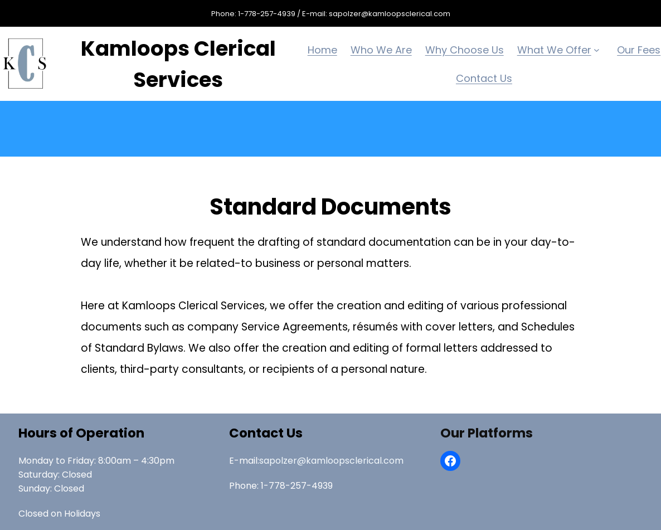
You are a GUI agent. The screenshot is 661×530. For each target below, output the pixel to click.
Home (322, 50)
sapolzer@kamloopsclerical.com (331, 460)
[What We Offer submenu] (599, 50)
